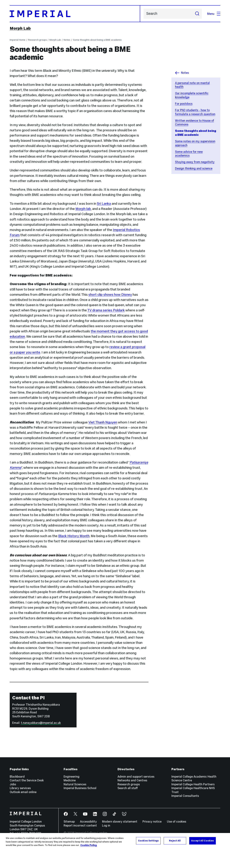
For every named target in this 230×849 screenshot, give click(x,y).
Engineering (71, 776)
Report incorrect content (80, 825)
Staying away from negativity (195, 162)
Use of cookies (176, 821)
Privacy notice (152, 821)
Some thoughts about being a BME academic (97, 39)
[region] (115, 841)
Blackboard (17, 776)
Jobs (13, 784)
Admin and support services (136, 776)
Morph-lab (83, 209)
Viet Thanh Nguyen (102, 422)
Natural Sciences (75, 784)
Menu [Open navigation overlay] (213, 13)
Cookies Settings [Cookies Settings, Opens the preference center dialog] (148, 840)
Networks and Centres (132, 780)
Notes (67, 39)
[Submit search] (197, 14)
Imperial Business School (80, 788)
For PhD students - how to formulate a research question (195, 112)
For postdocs (183, 103)
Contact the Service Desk (27, 780)
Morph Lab (20, 28)
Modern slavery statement (119, 821)
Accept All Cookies (202, 840)
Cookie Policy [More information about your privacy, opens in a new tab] (88, 845)
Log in (106, 825)
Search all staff (128, 788)
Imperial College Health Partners (193, 784)
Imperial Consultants (185, 796)
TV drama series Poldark (106, 310)
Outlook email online (23, 792)
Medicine (70, 780)
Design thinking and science (193, 168)
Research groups (37, 39)
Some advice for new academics (189, 153)
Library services (20, 788)
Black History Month (73, 536)
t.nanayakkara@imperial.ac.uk (41, 723)
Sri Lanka (104, 203)
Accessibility (88, 821)
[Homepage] (75, 13)
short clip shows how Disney (110, 294)
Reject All (175, 840)
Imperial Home (17, 39)
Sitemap (69, 821)
